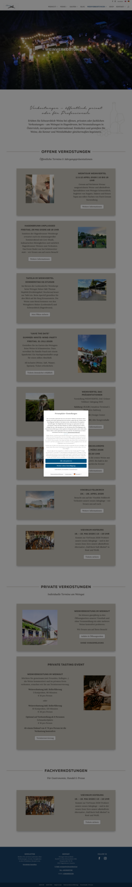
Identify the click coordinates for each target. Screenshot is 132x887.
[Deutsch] (78, 474)
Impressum (68, 474)
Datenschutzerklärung (74, 432)
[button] (66, 466)
